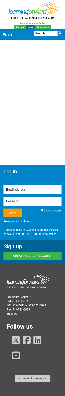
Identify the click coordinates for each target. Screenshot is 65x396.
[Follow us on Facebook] (27, 340)
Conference (43, 27)
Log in (31, 27)
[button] (32, 378)
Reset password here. (16, 221)
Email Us (12, 313)
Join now (20, 27)
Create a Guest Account (32, 256)
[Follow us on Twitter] (16, 340)
